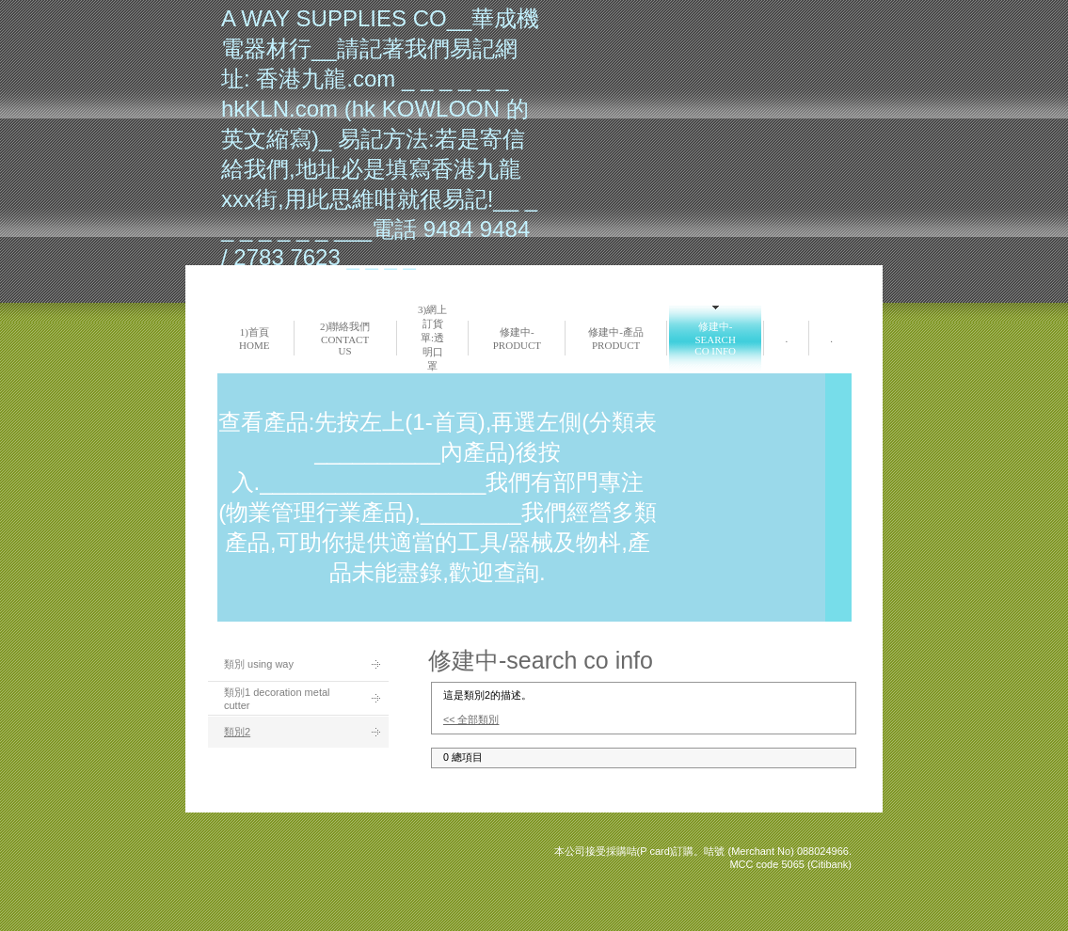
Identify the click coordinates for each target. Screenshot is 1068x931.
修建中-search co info (715, 338)
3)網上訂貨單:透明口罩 (432, 337)
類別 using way (259, 664)
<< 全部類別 (471, 719)
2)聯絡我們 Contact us (345, 338)
